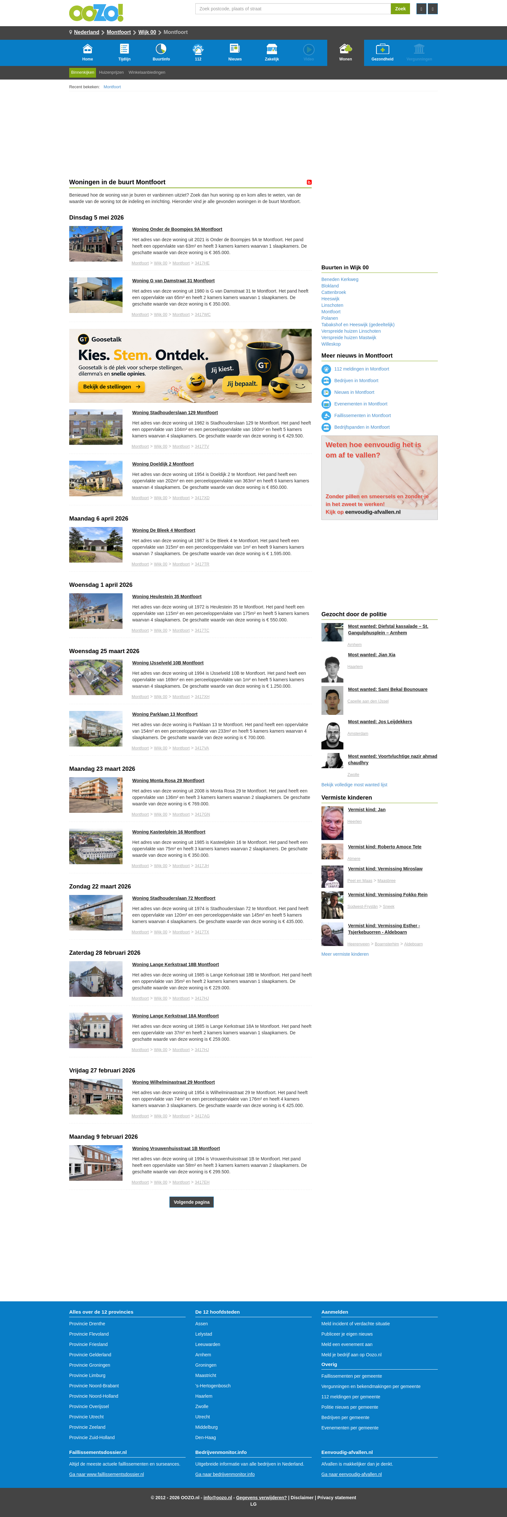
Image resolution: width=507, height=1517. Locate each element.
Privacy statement (337, 1497)
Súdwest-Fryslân (363, 906)
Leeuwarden (207, 1344)
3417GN (202, 814)
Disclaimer (302, 1497)
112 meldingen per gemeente (350, 1396)
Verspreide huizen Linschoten (351, 331)
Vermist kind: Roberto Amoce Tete (385, 846)
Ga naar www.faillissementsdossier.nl (106, 1474)
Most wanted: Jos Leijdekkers (380, 721)
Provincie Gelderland (90, 1354)
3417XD (202, 498)
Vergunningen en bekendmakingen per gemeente (371, 1386)
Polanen (329, 318)
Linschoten (332, 305)
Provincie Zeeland (87, 1427)
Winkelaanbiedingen (147, 72)
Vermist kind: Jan (367, 809)
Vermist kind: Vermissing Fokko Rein (388, 894)
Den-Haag (205, 1437)
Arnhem (355, 644)
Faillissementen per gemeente (351, 1376)
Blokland (330, 285)
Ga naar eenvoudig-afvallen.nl (351, 1474)
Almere (354, 858)
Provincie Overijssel (89, 1406)
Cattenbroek (333, 292)
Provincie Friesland (88, 1344)
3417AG (202, 1116)
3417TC (202, 630)
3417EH (202, 1182)
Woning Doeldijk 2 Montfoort (163, 464)
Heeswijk (330, 298)
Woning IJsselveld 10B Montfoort (168, 662)
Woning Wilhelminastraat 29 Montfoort (173, 1082)
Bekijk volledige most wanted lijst (354, 784)
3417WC (203, 314)
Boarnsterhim (387, 944)
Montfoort (119, 32)
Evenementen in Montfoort (354, 403)
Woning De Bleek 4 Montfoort (163, 530)
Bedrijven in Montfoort (349, 380)
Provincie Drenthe (87, 1323)
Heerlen (355, 821)
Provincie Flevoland (89, 1334)
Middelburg (206, 1427)
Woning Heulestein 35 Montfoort (166, 596)
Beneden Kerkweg (339, 279)
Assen (201, 1323)
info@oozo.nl (217, 1497)
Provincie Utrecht (86, 1416)
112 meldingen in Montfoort (355, 368)
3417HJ (202, 998)
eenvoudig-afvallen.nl (373, 512)
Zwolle (353, 774)
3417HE (202, 263)
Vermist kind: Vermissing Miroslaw (385, 868)
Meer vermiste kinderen (345, 954)
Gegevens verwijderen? (261, 1497)
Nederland (86, 32)
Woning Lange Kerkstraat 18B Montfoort (175, 964)
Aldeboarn (413, 944)
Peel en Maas (360, 880)
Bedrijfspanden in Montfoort (355, 427)
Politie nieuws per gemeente (349, 1407)
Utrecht (202, 1416)
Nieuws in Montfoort (347, 392)
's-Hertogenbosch (213, 1385)
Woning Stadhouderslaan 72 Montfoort (173, 898)
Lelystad (203, 1334)
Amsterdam (358, 733)
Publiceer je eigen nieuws (347, 1334)
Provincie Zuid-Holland (92, 1437)
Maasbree (386, 880)
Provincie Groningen (89, 1365)
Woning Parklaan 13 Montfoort (165, 714)
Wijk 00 (147, 32)
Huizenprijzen (111, 72)
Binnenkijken (82, 72)
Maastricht (205, 1375)
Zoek (400, 8)
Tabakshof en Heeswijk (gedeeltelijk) (357, 324)
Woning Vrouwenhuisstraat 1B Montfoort (176, 1148)
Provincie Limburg (87, 1375)
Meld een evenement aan (346, 1344)
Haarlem (355, 666)
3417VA (202, 748)
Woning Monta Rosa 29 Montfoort (168, 780)
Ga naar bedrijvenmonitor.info (225, 1474)
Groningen (205, 1365)
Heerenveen (359, 944)
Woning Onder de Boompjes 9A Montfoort (177, 229)
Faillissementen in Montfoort (356, 415)
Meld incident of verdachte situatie (355, 1323)
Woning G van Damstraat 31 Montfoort (173, 280)
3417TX (202, 932)
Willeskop (331, 344)
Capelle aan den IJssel (368, 701)
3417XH (202, 696)
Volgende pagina (192, 1202)
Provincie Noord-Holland (93, 1396)
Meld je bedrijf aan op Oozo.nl (351, 1354)
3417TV (202, 446)
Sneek (388, 906)
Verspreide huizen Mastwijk (348, 337)
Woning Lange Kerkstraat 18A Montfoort (175, 1015)
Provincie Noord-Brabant (94, 1385)
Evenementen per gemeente (350, 1427)
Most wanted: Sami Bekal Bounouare (388, 689)
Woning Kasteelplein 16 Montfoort (168, 831)
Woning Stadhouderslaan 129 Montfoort (175, 412)
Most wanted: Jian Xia (371, 654)
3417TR (202, 564)
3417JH (202, 866)
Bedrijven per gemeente (345, 1417)
